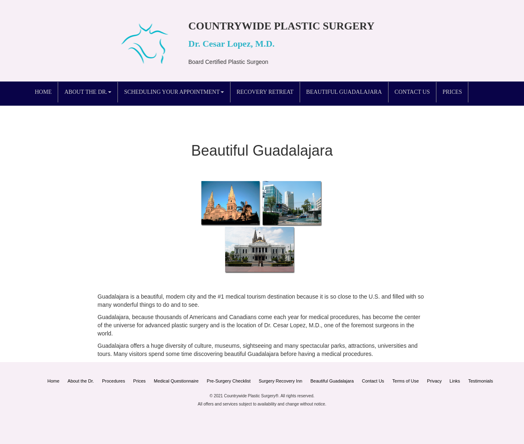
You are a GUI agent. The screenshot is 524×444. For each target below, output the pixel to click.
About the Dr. (81, 380)
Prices (452, 92)
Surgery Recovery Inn (280, 380)
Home (43, 92)
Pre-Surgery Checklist (229, 380)
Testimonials (480, 380)
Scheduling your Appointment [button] (174, 92)
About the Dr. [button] (87, 92)
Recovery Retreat (265, 92)
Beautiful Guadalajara (344, 92)
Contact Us (412, 92)
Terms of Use (405, 380)
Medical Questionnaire (176, 380)
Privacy (435, 380)
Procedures (113, 380)
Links (454, 380)
